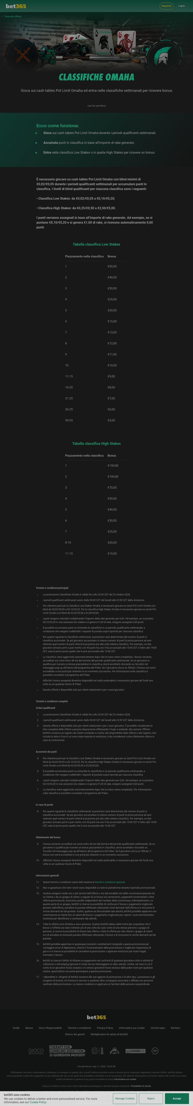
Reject (151, 1098)
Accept (177, 1098)
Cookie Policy (38, 1102)
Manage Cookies (125, 1098)
